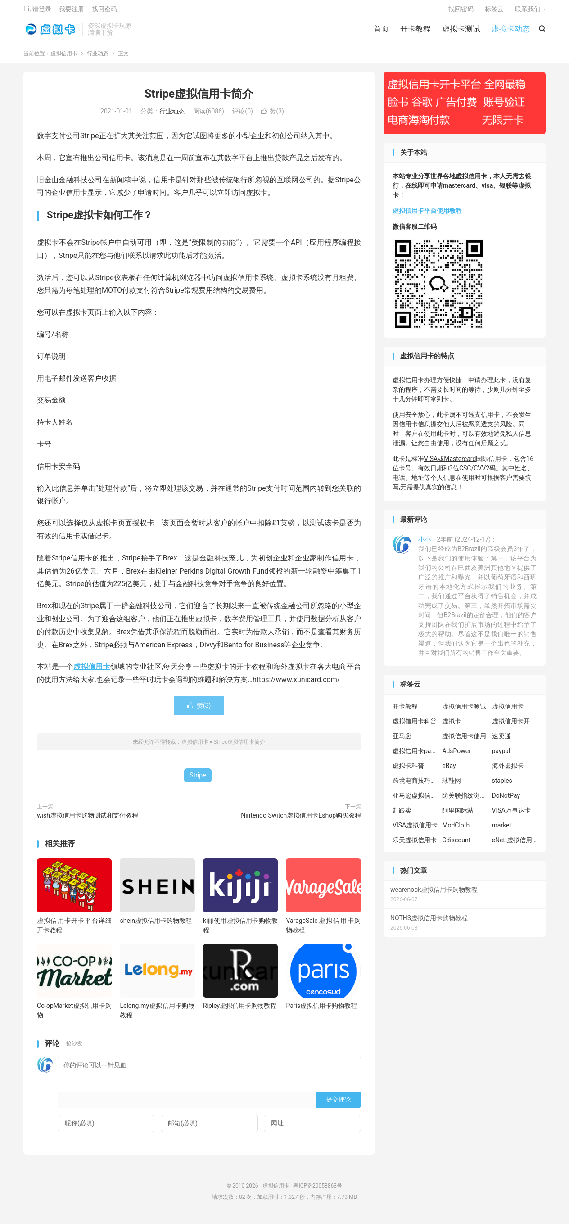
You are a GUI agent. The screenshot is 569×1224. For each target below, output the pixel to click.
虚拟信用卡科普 (415, 725)
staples (502, 785)
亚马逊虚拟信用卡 (415, 800)
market (502, 829)
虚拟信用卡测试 (464, 710)
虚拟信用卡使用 (464, 740)
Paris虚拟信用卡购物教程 (321, 1010)
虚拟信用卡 (50, 32)
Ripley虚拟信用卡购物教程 (239, 1010)
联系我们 (527, 11)
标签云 (494, 11)
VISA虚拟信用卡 (415, 829)
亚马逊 (402, 740)
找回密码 (461, 11)
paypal (501, 755)
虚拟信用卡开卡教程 (514, 725)
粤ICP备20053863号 (317, 1190)
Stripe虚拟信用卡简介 (199, 98)
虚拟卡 (451, 725)
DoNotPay (506, 800)
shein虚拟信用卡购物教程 (156, 925)
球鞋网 (451, 785)
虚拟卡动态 (511, 31)
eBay (449, 770)
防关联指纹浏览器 (464, 800)
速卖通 (501, 740)
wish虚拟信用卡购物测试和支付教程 (87, 819)
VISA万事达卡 (511, 814)
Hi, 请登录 (37, 11)
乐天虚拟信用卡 (415, 844)
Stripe (198, 779)
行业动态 (97, 58)
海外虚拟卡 (508, 770)
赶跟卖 (402, 814)
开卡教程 (415, 31)
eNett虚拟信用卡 (514, 844)
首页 (381, 31)
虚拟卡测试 (461, 31)
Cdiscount (456, 844)
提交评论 (338, 1104)
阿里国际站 (458, 814)
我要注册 (71, 11)
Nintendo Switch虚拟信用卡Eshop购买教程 (301, 819)
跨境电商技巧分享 (415, 785)
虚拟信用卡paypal (415, 755)
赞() (272, 116)
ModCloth (456, 829)
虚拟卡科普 (408, 770)
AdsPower (456, 755)
